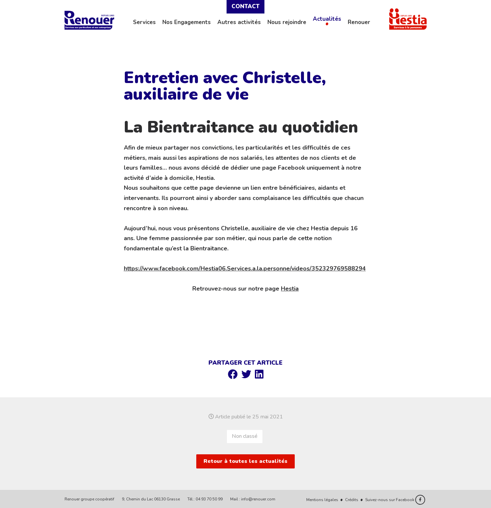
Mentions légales (322, 499)
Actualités (327, 19)
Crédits (351, 499)
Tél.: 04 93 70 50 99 (205, 499)
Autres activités (239, 22)
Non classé (245, 436)
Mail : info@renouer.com (252, 499)
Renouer (359, 22)
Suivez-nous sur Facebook (395, 500)
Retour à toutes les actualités (245, 461)
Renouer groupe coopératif (89, 499)
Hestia (290, 289)
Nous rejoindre (286, 22)
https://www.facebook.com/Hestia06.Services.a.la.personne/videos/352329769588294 (245, 268)
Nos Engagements (186, 22)
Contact (245, 6)
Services (144, 22)
